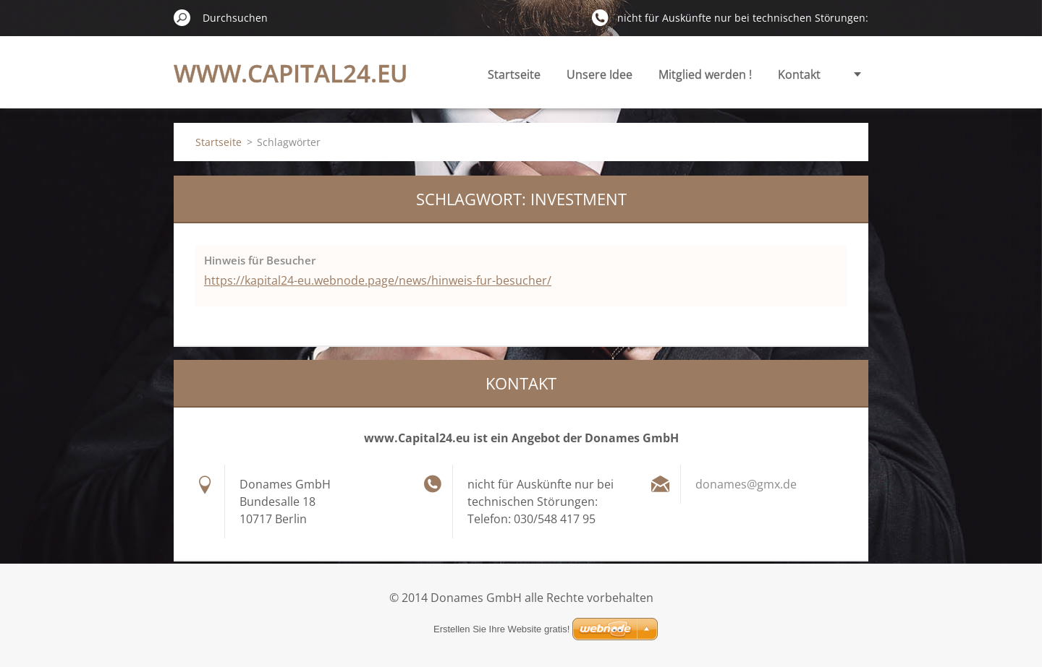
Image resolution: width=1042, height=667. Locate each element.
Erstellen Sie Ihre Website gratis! (501, 629)
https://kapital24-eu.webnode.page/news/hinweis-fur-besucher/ (377, 280)
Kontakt (799, 74)
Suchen (182, 17)
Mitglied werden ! (705, 74)
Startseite (514, 74)
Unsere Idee (599, 74)
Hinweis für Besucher (259, 260)
